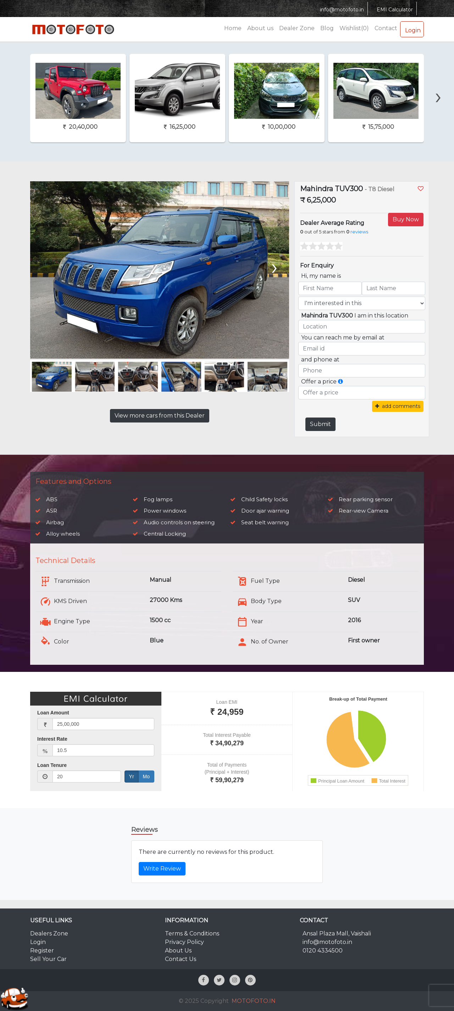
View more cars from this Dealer (160, 415)
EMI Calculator (394, 9)
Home (233, 28)
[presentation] (438, 84)
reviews (359, 231)
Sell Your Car (48, 959)
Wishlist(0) (354, 28)
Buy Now (406, 219)
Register (42, 950)
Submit (320, 424)
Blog (327, 28)
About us (260, 28)
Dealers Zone (49, 933)
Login (412, 29)
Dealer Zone (297, 28)
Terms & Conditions (192, 933)
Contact (386, 28)
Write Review (162, 868)
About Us (178, 950)
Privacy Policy (184, 942)
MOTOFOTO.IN (254, 1001)
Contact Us (180, 959)
